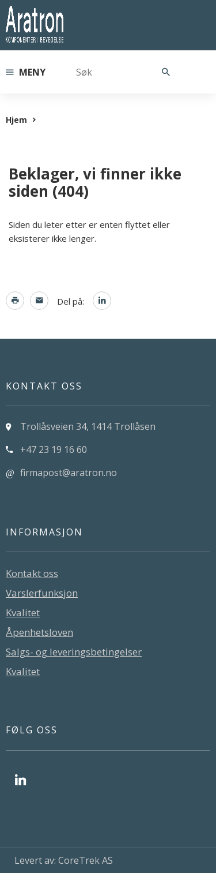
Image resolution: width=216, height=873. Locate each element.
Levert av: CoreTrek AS (63, 860)
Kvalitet (23, 612)
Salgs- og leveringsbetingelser (74, 651)
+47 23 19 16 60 (53, 449)
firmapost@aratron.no (68, 472)
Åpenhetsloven (39, 632)
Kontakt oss (32, 573)
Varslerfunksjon (42, 593)
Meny (26, 72)
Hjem (16, 119)
